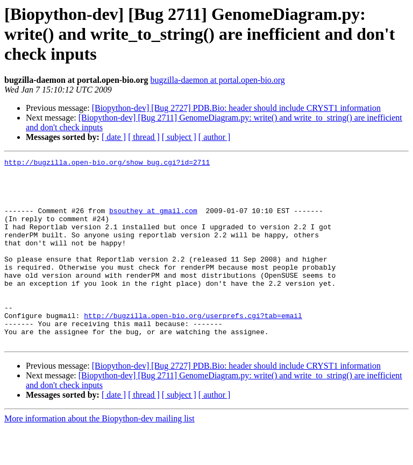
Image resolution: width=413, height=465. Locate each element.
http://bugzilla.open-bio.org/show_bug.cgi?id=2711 (107, 163)
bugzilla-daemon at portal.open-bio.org (218, 79)
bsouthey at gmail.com (153, 222)
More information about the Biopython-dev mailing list (99, 455)
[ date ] (114, 137)
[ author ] (214, 137)
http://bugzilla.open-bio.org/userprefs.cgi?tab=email (193, 348)
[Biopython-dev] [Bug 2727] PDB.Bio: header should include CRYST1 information (236, 107)
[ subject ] (179, 137)
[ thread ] (144, 137)
